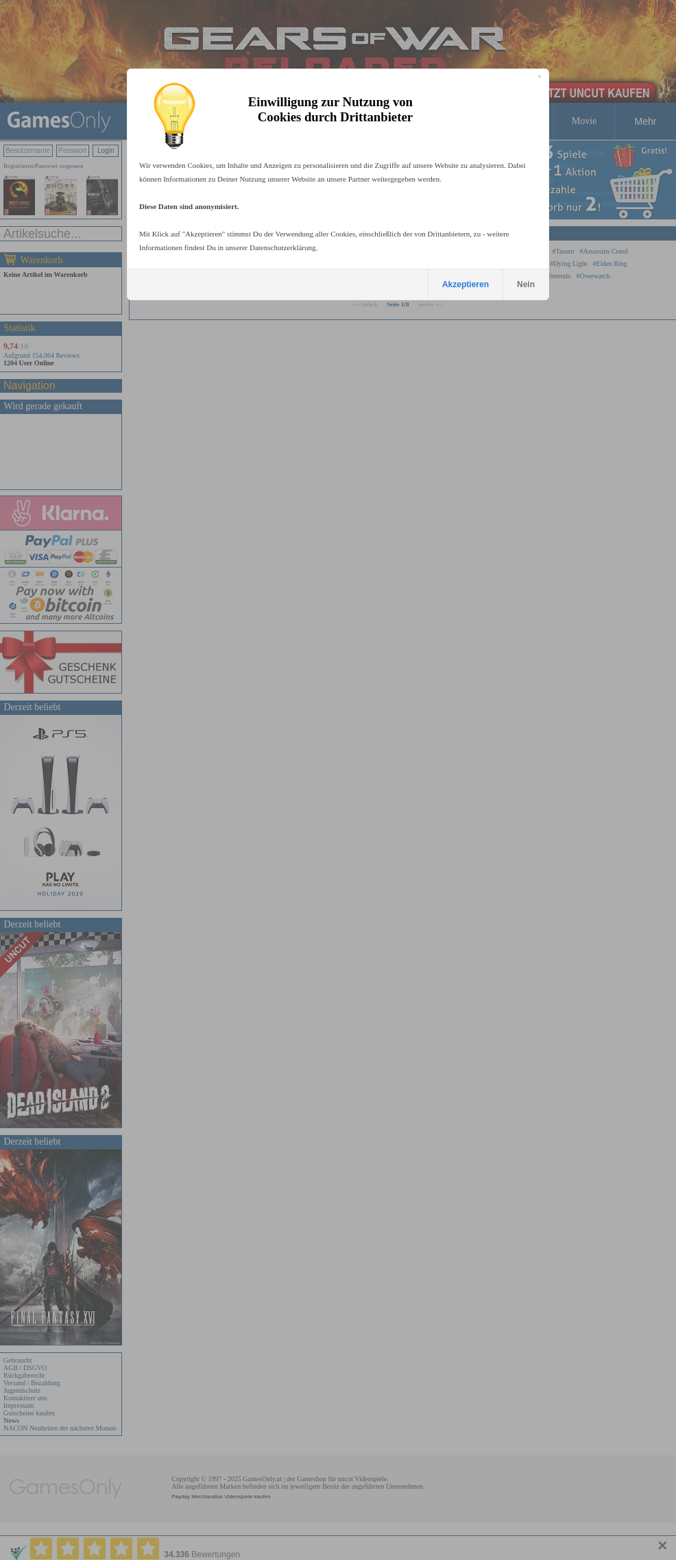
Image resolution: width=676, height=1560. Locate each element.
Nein (526, 284)
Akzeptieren (465, 284)
